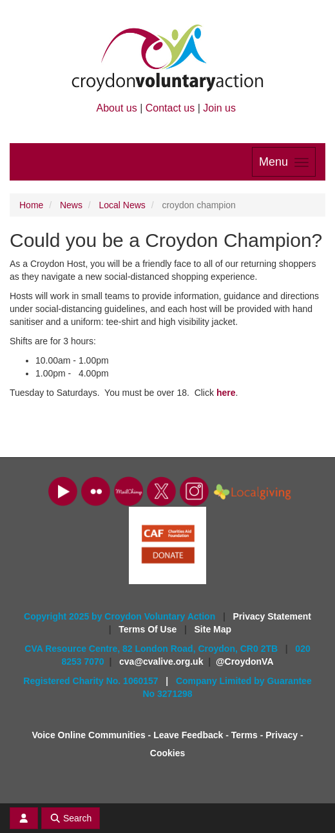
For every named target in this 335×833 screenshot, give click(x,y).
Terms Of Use (149, 629)
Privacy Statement (272, 616)
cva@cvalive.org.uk (161, 661)
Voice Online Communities (88, 735)
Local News (122, 205)
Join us (219, 108)
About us (117, 108)
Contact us (170, 108)
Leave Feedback (188, 735)
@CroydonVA (245, 661)
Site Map (213, 629)
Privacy (281, 735)
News (71, 205)
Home (31, 205)
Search (71, 818)
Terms (244, 735)
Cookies (167, 753)
